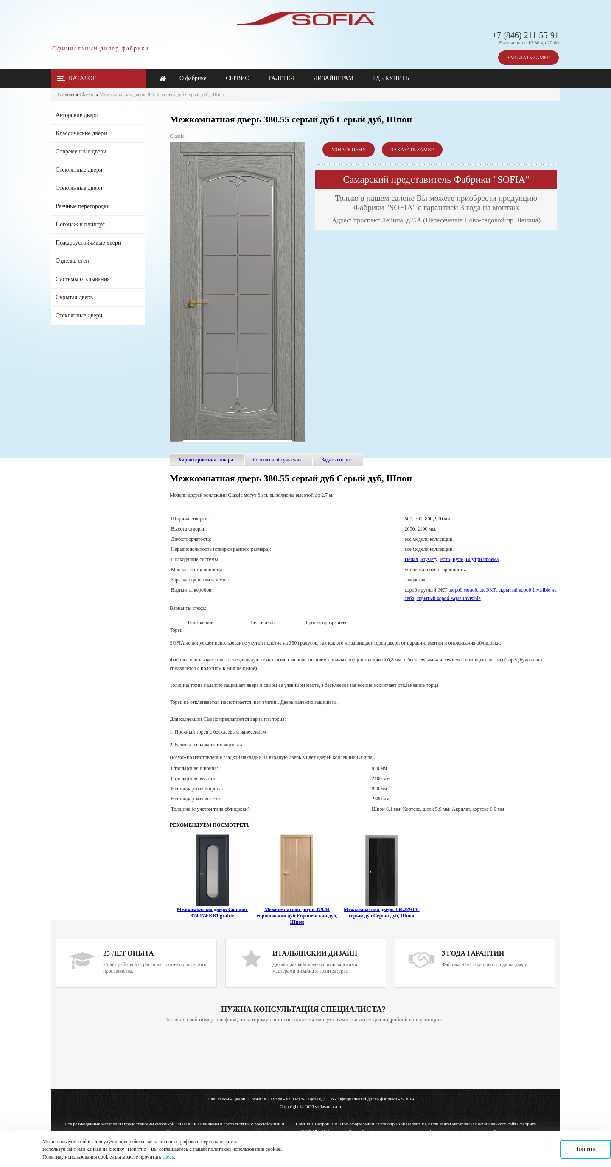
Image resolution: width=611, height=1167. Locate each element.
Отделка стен (72, 261)
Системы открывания (82, 279)
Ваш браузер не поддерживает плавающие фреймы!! (303, 1056)
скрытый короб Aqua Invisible (449, 598)
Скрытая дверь (74, 297)
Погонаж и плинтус (80, 224)
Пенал (411, 559)
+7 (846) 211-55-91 (525, 35)
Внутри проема (482, 559)
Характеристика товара (205, 460)
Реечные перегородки (83, 206)
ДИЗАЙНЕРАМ (333, 78)
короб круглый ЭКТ (425, 590)
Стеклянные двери (79, 170)
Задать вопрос (337, 460)
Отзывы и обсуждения (277, 460)
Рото (445, 559)
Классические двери (81, 133)
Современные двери (81, 151)
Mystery (428, 559)
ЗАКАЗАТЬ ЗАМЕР (528, 58)
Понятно (585, 1149)
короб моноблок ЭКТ (473, 590)
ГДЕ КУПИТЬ (391, 78)
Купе (458, 559)
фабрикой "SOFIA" (174, 1123)
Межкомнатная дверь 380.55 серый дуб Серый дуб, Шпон (161, 94)
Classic (86, 94)
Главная (65, 94)
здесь (168, 1157)
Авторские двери (77, 115)
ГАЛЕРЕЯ (281, 78)
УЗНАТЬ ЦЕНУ (348, 150)
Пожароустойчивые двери (88, 242)
